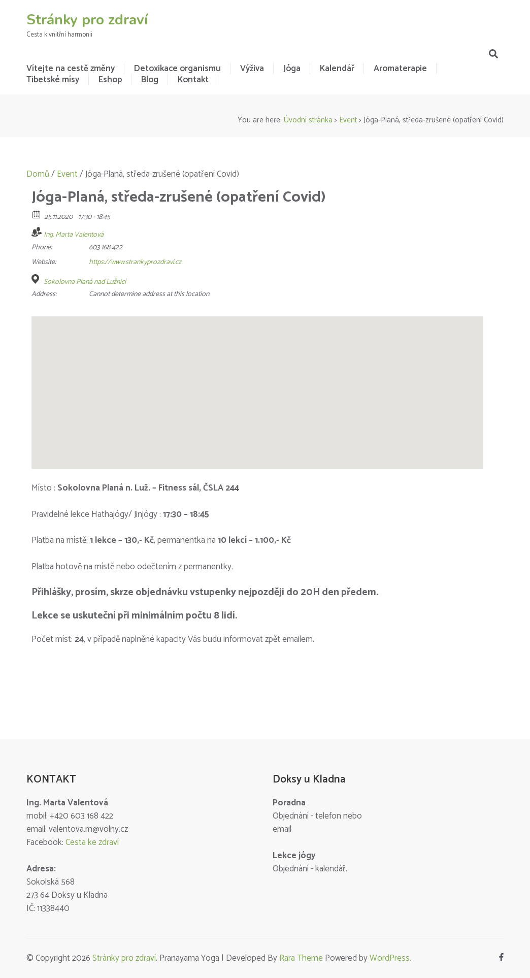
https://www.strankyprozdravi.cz (135, 262)
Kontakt (193, 80)
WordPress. (390, 958)
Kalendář (337, 68)
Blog (149, 80)
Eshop (110, 80)
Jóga (292, 68)
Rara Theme (301, 958)
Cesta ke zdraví (92, 842)
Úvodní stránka (308, 120)
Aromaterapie (400, 68)
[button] (257, 383)
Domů (37, 174)
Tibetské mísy (52, 80)
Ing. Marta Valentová (74, 235)
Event (348, 120)
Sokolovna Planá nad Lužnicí (85, 282)
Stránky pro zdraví (87, 19)
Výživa (252, 68)
